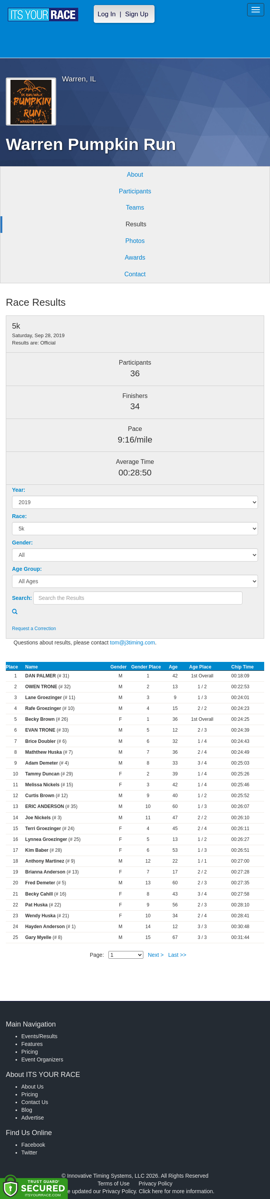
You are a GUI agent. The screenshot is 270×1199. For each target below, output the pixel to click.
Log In (107, 14)
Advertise (32, 1118)
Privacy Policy (155, 1183)
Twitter (29, 1152)
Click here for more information (176, 1191)
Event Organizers (42, 1059)
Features (32, 1044)
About (135, 174)
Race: (19, 516)
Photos (135, 241)
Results (136, 224)
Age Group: (27, 569)
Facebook (33, 1145)
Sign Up (136, 14)
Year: (18, 490)
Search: (22, 598)
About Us (32, 1087)
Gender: (22, 542)
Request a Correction (34, 628)
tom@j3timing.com (132, 642)
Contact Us (34, 1102)
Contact (135, 274)
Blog (26, 1110)
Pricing (29, 1052)
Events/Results (39, 1036)
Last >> (177, 955)
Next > (156, 955)
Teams (135, 207)
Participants (135, 191)
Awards (135, 257)
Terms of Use (113, 1183)
